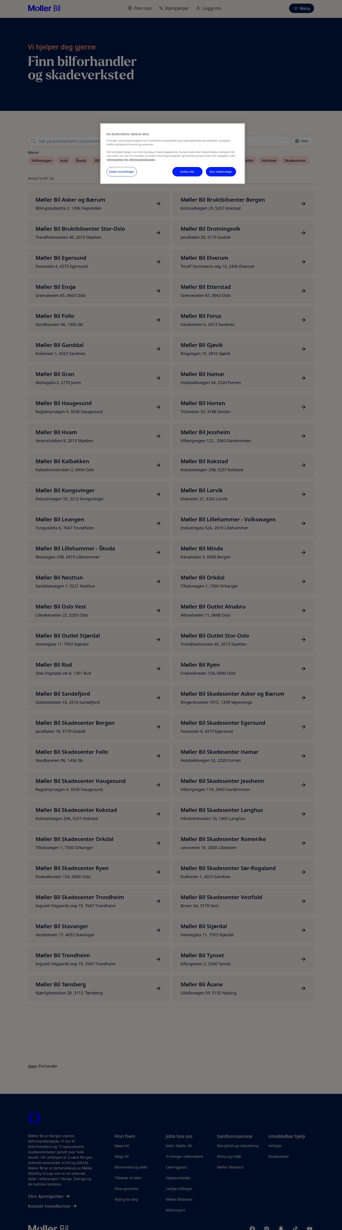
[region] (172, 153)
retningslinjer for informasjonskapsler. (131, 159)
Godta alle (187, 171)
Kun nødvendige (221, 171)
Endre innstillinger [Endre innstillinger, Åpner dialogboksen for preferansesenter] (121, 171)
